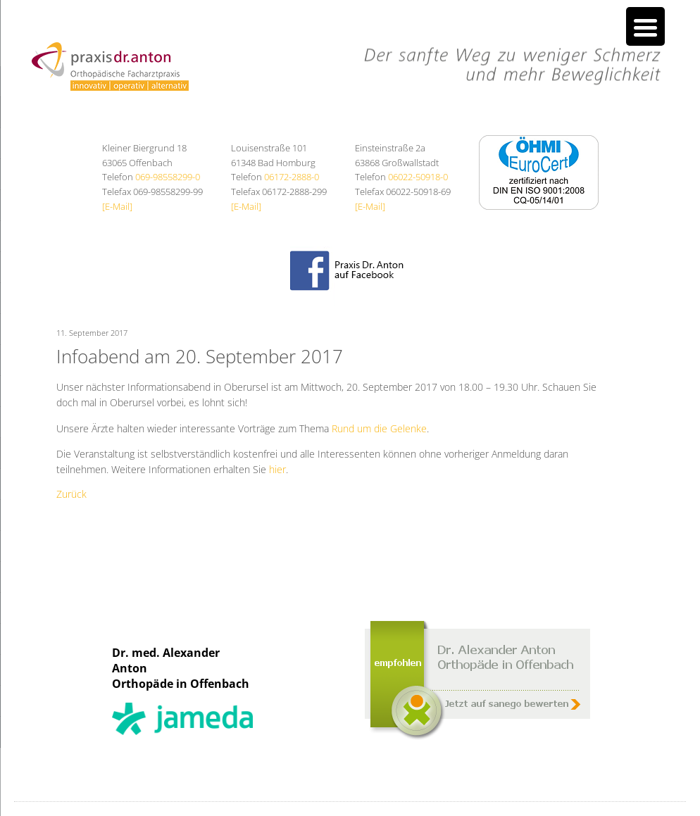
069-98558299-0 (167, 176)
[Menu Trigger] (645, 26)
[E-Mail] (117, 206)
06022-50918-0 (418, 176)
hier (277, 469)
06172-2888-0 (291, 176)
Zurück (71, 494)
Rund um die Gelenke (379, 428)
